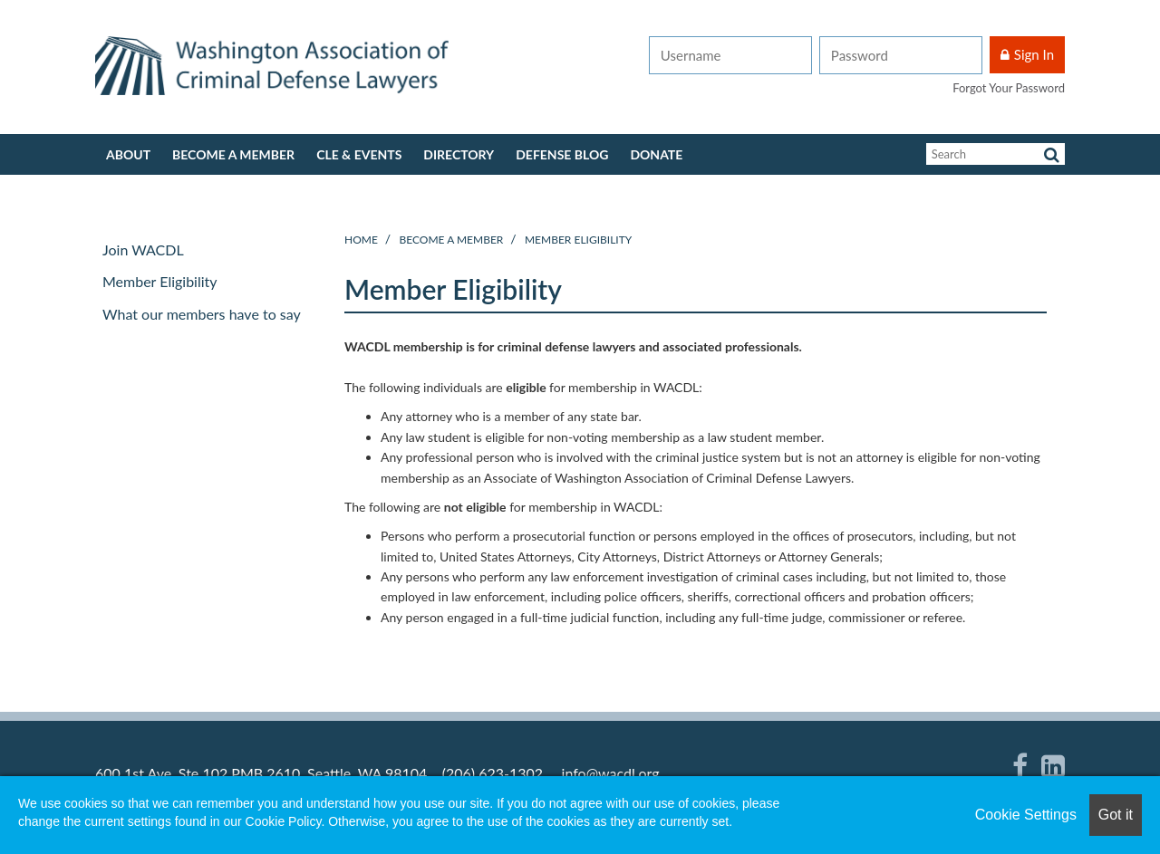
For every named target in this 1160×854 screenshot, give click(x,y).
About (128, 154)
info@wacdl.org (611, 773)
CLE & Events (358, 154)
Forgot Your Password (1008, 88)
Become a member (233, 154)
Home (361, 239)
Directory (458, 154)
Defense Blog (562, 154)
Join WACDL (143, 249)
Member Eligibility (578, 239)
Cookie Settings (1026, 814)
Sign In (1034, 54)
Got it (1115, 814)
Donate (656, 154)
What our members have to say (201, 313)
